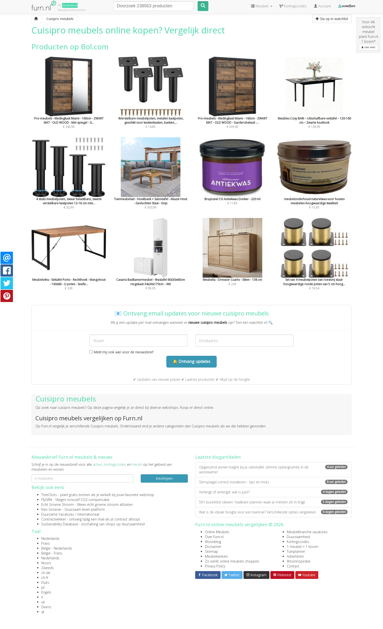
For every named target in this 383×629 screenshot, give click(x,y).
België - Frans (51, 553)
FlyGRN (46, 499)
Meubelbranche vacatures (307, 532)
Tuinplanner (296, 551)
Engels (46, 592)
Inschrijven (164, 478)
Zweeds (47, 567)
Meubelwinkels (216, 556)
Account (322, 6)
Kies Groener (51, 509)
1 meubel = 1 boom (302, 546)
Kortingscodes (298, 541)
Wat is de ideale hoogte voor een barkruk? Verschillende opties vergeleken (273, 512)
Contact (293, 566)
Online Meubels (217, 532)
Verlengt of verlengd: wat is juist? (273, 492)
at (42, 611)
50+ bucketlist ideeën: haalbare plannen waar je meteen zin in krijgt (273, 502)
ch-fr (44, 577)
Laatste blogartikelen (218, 457)
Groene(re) (69, 5)
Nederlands (50, 538)
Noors (46, 563)
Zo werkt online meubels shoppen (232, 561)
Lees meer (368, 47)
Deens (46, 607)
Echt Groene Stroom (57, 504)
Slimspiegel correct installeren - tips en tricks (273, 482)
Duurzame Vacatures (57, 514)
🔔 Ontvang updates (191, 361)
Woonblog (213, 541)
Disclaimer (213, 546)
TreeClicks (49, 494)
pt (43, 587)
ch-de (45, 572)
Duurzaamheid (298, 536)
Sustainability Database (59, 524)
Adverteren (295, 556)
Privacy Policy (215, 566)
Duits (45, 582)
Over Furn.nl (214, 536)
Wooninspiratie (298, 561)
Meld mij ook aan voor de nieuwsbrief (121, 352)
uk (43, 602)
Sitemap (211, 551)
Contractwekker (53, 519)
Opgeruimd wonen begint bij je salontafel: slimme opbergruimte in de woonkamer (273, 469)
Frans (45, 543)
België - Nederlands (56, 548)
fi (42, 597)
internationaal (88, 514)
